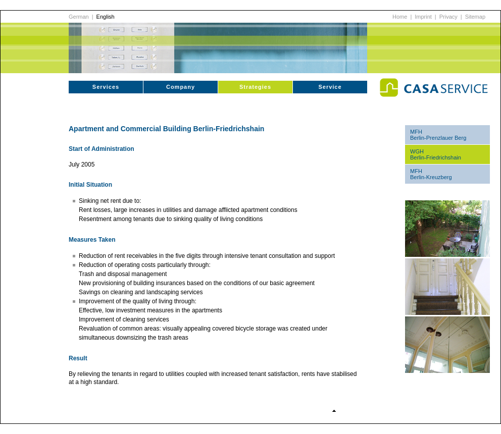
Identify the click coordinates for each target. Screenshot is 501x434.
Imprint (423, 17)
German (79, 17)
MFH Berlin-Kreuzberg (431, 174)
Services (105, 87)
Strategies (255, 87)
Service (329, 87)
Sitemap (475, 17)
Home (399, 17)
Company (180, 87)
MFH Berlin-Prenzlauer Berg (438, 135)
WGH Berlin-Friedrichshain (435, 154)
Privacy (448, 17)
